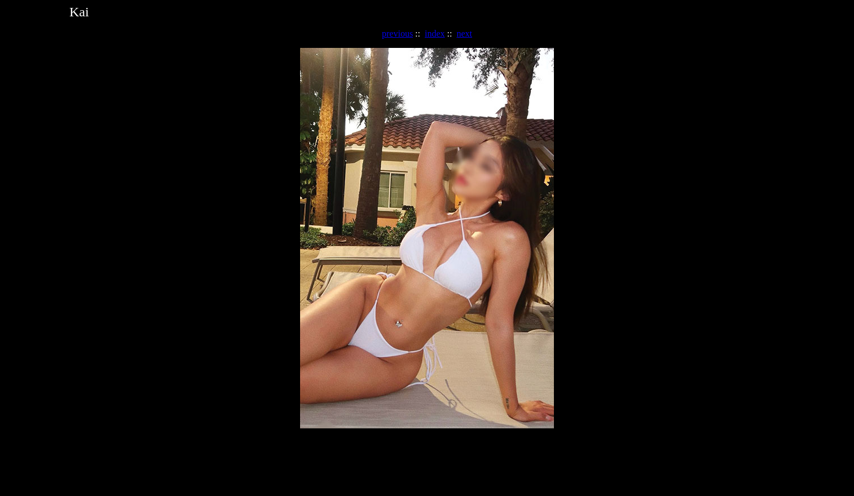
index (435, 33)
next (464, 33)
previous (397, 33)
